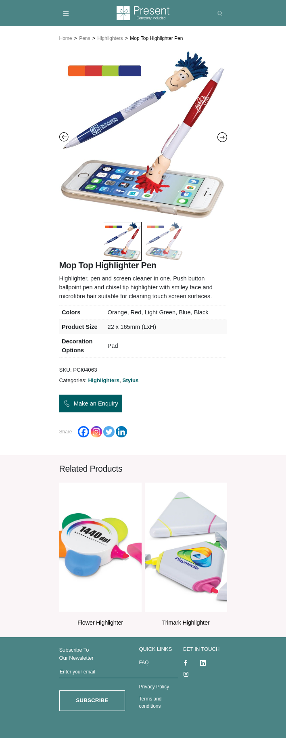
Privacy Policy (154, 685)
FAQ (144, 661)
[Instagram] (96, 430)
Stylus (131, 379)
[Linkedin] (121, 430)
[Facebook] (83, 430)
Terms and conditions (150, 700)
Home (65, 37)
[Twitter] (109, 430)
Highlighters (110, 37)
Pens (84, 37)
